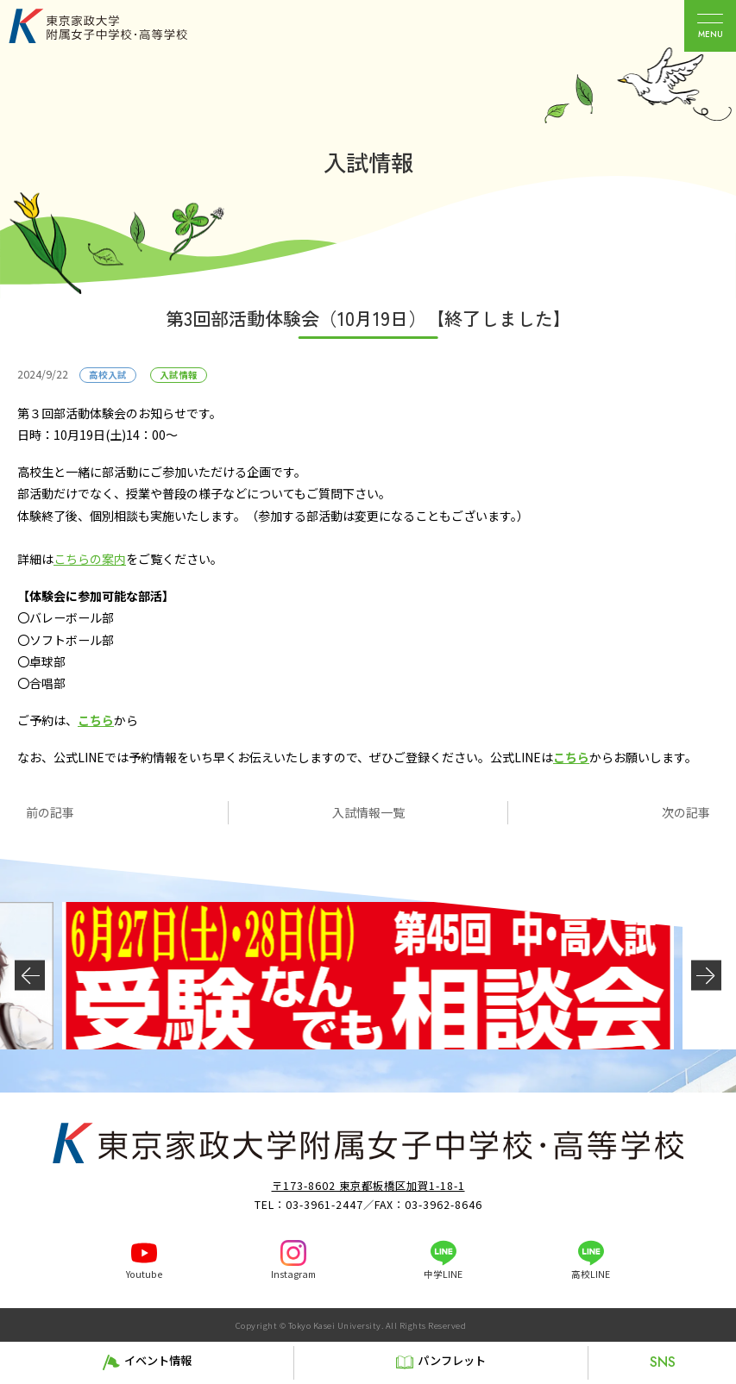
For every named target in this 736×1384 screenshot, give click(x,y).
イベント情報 (158, 1360)
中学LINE (443, 1274)
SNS (663, 1362)
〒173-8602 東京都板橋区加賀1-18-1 (368, 1185)
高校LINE (590, 1274)
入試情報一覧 (368, 812)
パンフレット (452, 1360)
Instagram (293, 1274)
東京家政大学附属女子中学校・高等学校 (117, 26)
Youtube (144, 1274)
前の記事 (50, 812)
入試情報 (179, 374)
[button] (30, 976)
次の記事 (686, 812)
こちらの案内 (89, 558)
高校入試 (108, 374)
